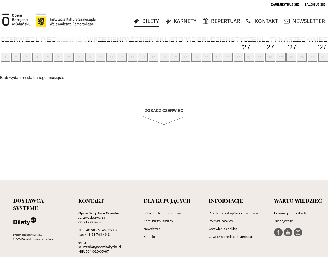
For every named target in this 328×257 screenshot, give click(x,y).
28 (291, 57)
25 (259, 57)
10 (101, 57)
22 (228, 57)
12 (122, 57)
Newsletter (152, 229)
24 (249, 57)
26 (270, 57)
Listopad (180, 39)
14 (143, 57)
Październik (143, 39)
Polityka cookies (221, 221)
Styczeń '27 (246, 43)
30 (313, 57)
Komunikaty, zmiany (158, 221)
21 (217, 57)
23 (238, 57)
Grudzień (213, 39)
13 (133, 57)
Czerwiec (18, 39)
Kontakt (149, 237)
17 (175, 57)
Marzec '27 (292, 43)
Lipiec (45, 39)
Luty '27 (269, 43)
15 (154, 57)
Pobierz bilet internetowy (162, 213)
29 (302, 57)
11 (111, 57)
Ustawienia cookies (223, 229)
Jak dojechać (283, 221)
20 (207, 57)
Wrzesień (104, 39)
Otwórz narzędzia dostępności (231, 237)
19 (196, 57)
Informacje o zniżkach (290, 213)
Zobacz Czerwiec (164, 110)
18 (185, 57)
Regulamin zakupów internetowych (235, 213)
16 (164, 57)
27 (281, 57)
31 (323, 57)
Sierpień (71, 39)
